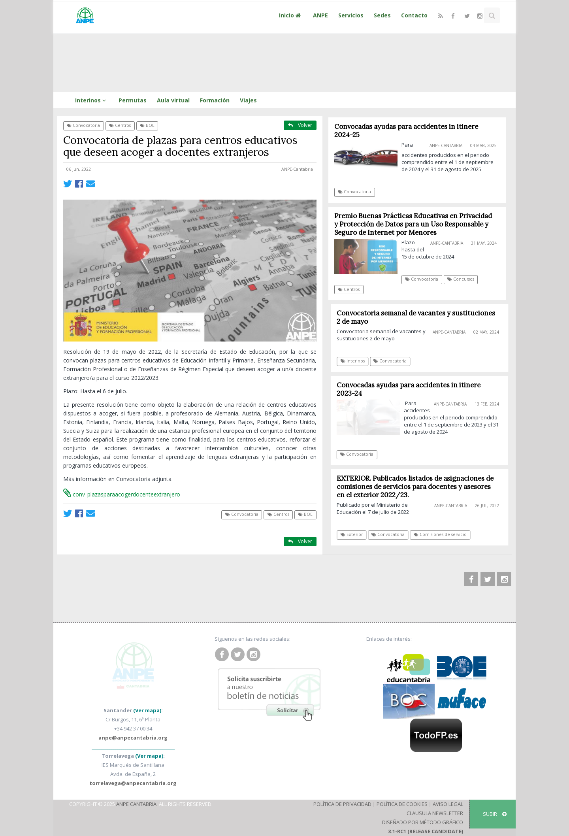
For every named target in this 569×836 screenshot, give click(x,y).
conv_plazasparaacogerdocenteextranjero (121, 494)
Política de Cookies (402, 804)
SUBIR (495, 813)
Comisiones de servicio (442, 534)
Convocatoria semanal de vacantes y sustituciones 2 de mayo (418, 317)
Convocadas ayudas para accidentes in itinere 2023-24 (410, 389)
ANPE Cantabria (136, 804)
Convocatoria (83, 125)
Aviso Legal (448, 804)
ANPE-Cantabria (297, 169)
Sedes (382, 15)
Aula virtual (173, 100)
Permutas (133, 100)
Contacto (414, 15)
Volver (300, 125)
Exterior (353, 534)
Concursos (460, 279)
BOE (147, 125)
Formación (215, 100)
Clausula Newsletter (435, 813)
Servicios (351, 15)
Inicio (291, 15)
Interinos (91, 100)
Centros (120, 125)
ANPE (320, 15)
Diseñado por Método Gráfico (422, 822)
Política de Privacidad (342, 804)
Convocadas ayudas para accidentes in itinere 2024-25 (406, 130)
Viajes (248, 100)
